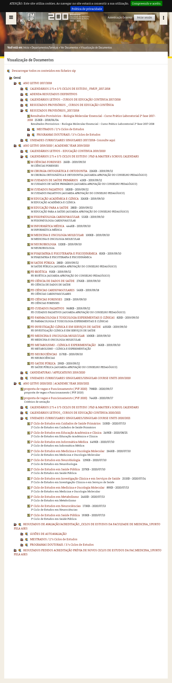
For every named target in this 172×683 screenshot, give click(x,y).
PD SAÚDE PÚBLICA (43, 363)
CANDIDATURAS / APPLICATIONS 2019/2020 (57, 372)
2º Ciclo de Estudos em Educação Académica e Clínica (66, 433)
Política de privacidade (87, 9)
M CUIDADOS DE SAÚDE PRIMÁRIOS (54, 180)
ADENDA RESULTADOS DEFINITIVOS (53, 94)
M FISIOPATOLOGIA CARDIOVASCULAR (55, 217)
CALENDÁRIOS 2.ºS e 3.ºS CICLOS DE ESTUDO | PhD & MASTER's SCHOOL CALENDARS (84, 156)
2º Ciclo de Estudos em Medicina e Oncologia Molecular (68, 451)
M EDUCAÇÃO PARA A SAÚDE (50, 207)
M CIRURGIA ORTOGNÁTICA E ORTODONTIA (59, 171)
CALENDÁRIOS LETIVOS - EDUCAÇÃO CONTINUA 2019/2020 (67, 151)
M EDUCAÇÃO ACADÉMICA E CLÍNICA (55, 198)
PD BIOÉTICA (39, 272)
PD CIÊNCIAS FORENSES (46, 299)
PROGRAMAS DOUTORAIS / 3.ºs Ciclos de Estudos (68, 134)
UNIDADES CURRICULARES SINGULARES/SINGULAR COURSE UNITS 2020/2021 (80, 418)
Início (26, 47)
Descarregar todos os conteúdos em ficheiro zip (44, 71)
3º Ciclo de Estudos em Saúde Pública (55, 515)
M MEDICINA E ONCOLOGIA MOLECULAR (57, 235)
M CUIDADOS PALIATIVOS (47, 189)
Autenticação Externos (120, 17)
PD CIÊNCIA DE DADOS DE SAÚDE (53, 281)
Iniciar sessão (144, 17)
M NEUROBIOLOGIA (43, 244)
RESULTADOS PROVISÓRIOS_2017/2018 (54, 110)
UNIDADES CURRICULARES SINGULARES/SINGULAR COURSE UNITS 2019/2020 (80, 378)
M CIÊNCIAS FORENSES (46, 162)
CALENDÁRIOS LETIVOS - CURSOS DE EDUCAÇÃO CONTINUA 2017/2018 (75, 99)
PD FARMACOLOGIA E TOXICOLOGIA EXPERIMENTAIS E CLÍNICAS (73, 317)
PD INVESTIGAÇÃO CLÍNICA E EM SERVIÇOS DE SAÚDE (66, 327)
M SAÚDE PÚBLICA (43, 263)
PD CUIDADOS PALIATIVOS (47, 308)
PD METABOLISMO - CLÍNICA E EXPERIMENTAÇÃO (63, 345)
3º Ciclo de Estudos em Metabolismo (55, 497)
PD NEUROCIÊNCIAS (44, 354)
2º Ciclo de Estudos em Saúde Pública (55, 469)
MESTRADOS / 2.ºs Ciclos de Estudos (60, 129)
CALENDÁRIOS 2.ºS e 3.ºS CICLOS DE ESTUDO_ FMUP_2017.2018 (70, 89)
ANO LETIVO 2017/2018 (37, 83)
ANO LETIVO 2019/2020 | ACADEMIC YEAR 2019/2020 (56, 145)
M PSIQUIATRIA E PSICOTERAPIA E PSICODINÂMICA (64, 253)
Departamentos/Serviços (45, 47)
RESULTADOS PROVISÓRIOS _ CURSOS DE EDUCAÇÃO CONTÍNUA (72, 105)
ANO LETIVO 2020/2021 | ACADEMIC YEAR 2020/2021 (56, 383)
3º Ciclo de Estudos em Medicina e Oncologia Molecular (68, 487)
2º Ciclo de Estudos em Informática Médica (59, 442)
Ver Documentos (69, 47)
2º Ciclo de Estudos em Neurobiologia (56, 460)
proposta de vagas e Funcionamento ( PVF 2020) (55, 389)
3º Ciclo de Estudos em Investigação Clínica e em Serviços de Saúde (75, 478)
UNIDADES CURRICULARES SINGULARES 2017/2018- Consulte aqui (72, 140)
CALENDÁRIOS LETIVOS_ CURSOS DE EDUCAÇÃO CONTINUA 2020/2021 (75, 413)
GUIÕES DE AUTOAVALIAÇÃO (48, 534)
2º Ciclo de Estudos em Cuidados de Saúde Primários (66, 423)
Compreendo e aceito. (146, 3)
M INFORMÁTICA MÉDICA (47, 226)
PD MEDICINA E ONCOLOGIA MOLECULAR (58, 336)
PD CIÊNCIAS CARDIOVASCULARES (53, 290)
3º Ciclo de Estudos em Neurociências (56, 506)
